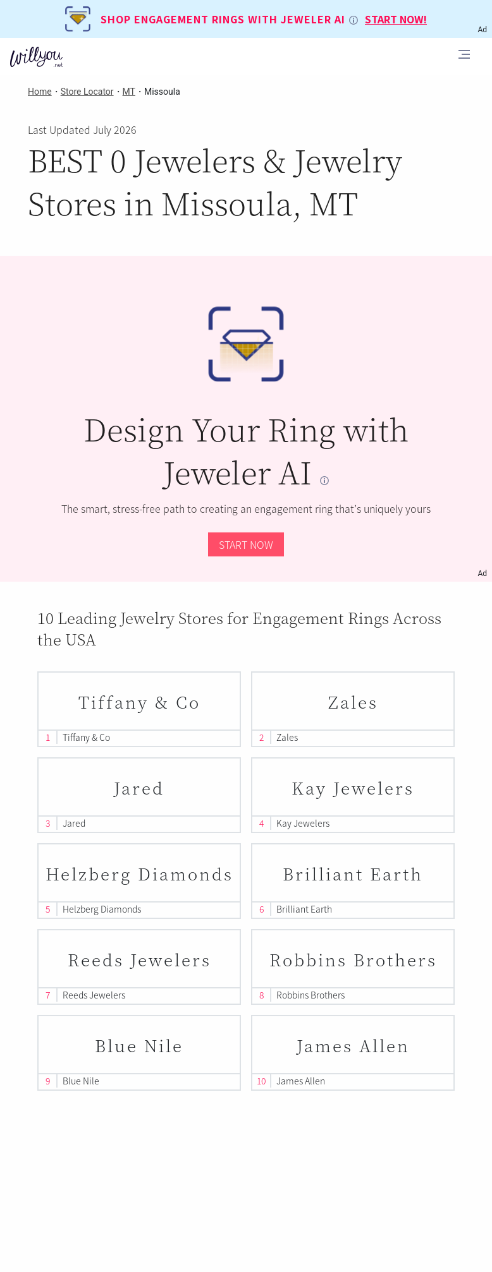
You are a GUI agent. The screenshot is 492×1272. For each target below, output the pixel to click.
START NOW (246, 544)
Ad (482, 573)
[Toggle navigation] (464, 56)
